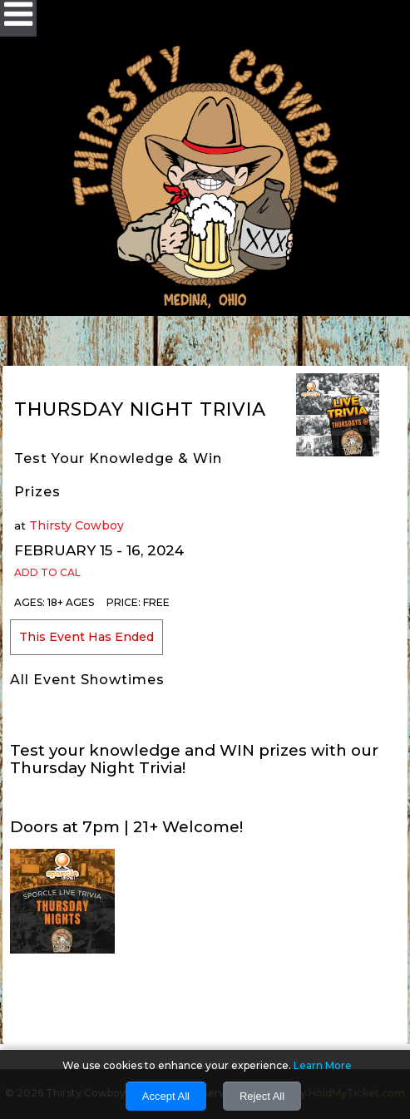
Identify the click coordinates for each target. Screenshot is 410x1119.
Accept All (166, 1096)
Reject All (262, 1096)
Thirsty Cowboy (76, 525)
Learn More (323, 1065)
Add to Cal (47, 572)
